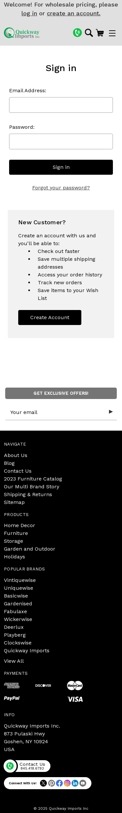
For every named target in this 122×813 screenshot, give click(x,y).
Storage (13, 541)
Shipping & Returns (28, 494)
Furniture (16, 533)
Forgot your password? (61, 188)
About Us (15, 455)
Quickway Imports (26, 650)
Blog (9, 463)
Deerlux (14, 627)
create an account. (74, 13)
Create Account (49, 317)
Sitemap (14, 502)
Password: (21, 127)
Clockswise (18, 643)
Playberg (15, 635)
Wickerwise (18, 619)
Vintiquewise (20, 580)
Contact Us (18, 471)
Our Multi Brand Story (31, 486)
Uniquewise (18, 588)
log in (29, 13)
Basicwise (16, 596)
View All (14, 661)
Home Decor (19, 525)
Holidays (14, 557)
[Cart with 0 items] (100, 32)
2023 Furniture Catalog (33, 479)
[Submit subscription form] (111, 412)
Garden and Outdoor (29, 549)
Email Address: (27, 90)
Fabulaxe (15, 611)
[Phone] (77, 32)
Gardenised (18, 603)
